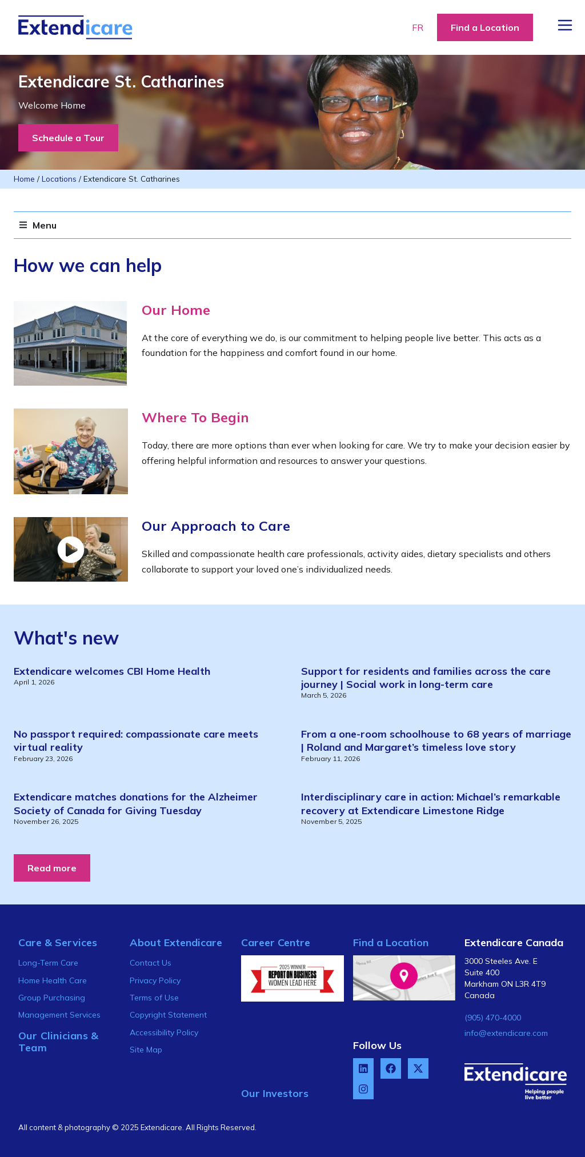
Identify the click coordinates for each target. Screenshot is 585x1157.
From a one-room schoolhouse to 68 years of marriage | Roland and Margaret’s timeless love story (436, 740)
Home (24, 178)
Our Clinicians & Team (58, 1042)
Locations (59, 178)
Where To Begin (195, 417)
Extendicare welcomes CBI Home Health (112, 671)
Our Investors (274, 1093)
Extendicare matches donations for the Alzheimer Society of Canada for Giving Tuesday (136, 803)
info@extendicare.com (506, 1033)
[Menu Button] (565, 25)
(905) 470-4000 (492, 1017)
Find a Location (390, 942)
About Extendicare (176, 942)
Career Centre (275, 942)
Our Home (176, 309)
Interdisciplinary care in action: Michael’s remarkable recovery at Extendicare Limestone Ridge (430, 803)
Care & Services (57, 942)
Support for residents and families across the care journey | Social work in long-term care (426, 677)
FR (417, 27)
